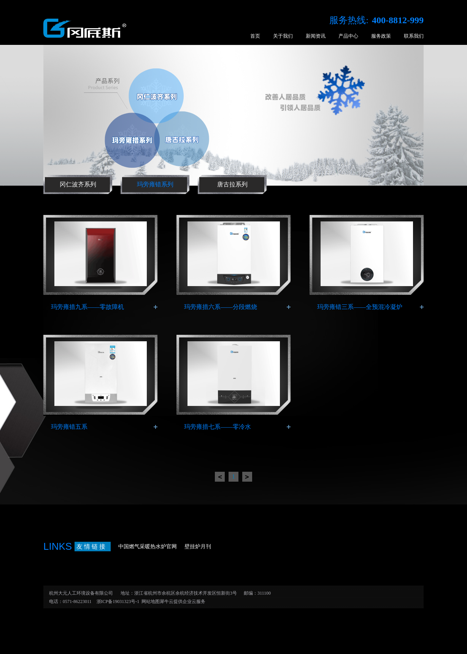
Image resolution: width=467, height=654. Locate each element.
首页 (255, 36)
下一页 (247, 477)
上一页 (220, 477)
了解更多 (155, 307)
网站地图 (149, 601)
